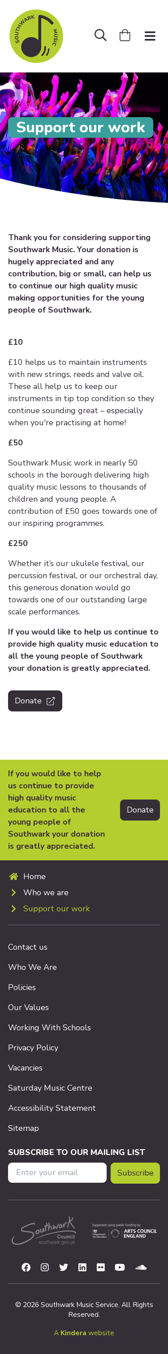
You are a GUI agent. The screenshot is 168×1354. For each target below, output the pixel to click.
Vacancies (25, 1067)
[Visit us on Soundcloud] (140, 1268)
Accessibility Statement (52, 1108)
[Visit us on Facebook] (26, 1268)
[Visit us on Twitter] (63, 1268)
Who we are (46, 892)
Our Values (28, 1007)
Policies (22, 987)
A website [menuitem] (84, 1333)
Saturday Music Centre (50, 1088)
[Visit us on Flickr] (101, 1268)
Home (34, 876)
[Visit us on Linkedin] (82, 1268)
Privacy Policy (33, 1047)
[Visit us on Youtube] (120, 1268)
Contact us (27, 947)
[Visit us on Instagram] (45, 1268)
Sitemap (23, 1128)
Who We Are (32, 967)
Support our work (56, 908)
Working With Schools (49, 1027)
